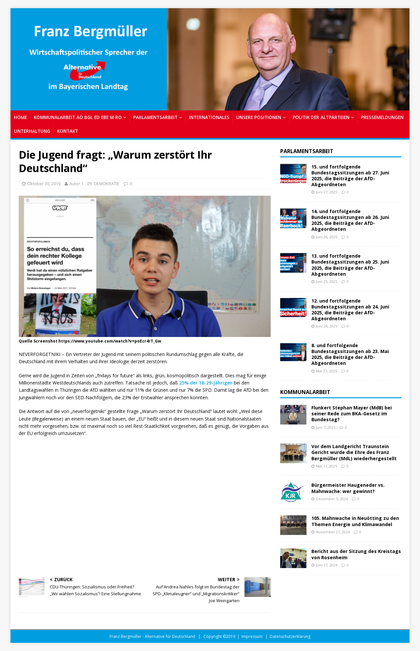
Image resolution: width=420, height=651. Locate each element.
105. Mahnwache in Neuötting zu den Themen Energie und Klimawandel (355, 521)
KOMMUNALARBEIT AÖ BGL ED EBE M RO (78, 117)
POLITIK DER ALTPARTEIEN (321, 117)
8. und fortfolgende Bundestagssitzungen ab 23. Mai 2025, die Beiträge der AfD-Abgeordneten (350, 354)
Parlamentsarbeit (306, 151)
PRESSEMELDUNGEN (382, 117)
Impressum (252, 636)
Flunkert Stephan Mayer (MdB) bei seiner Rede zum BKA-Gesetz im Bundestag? (351, 413)
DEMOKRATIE (106, 184)
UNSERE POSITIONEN (258, 117)
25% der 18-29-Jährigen (206, 383)
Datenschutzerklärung (290, 636)
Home (20, 117)
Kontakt (67, 131)
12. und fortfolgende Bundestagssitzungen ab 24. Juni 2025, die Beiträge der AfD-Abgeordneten (350, 310)
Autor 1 (76, 184)
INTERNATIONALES (209, 117)
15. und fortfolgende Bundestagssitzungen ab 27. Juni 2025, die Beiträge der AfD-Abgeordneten (350, 176)
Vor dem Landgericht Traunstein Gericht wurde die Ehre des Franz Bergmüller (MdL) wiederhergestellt (354, 452)
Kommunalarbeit (305, 392)
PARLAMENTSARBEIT (155, 117)
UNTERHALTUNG (32, 131)
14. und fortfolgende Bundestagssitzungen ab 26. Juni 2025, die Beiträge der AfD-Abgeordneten (350, 220)
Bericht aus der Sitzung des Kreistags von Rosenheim (356, 554)
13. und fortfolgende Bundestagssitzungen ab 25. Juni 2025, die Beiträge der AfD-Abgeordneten (350, 265)
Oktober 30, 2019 (43, 184)
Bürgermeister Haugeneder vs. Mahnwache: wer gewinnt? (348, 488)
